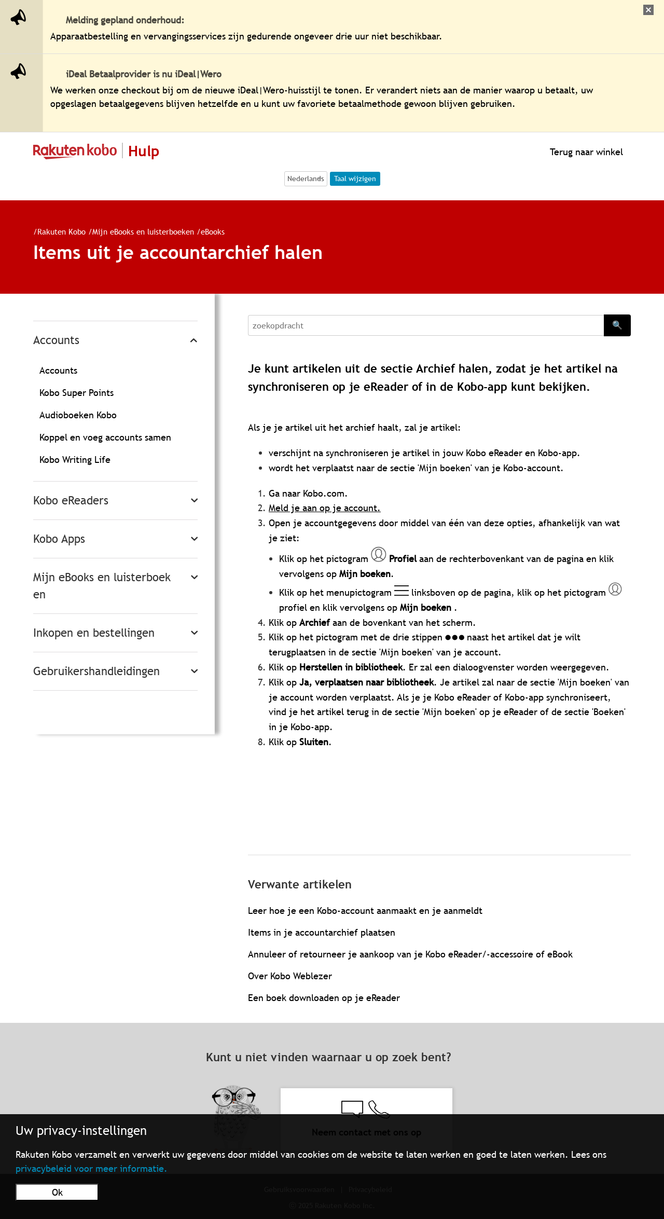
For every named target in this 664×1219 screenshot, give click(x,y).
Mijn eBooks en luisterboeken (143, 231)
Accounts (56, 340)
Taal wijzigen (355, 178)
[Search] (426, 325)
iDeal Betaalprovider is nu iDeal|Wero (144, 74)
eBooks (213, 231)
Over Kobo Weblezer (290, 976)
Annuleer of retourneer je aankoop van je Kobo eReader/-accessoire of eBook (410, 954)
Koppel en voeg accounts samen (105, 437)
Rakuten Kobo (61, 231)
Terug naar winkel (585, 152)
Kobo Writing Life (74, 459)
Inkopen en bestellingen (94, 633)
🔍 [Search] (617, 325)
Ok (57, 1192)
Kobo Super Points (76, 393)
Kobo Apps (59, 539)
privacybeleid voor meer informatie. (92, 1168)
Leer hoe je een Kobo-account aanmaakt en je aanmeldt (365, 910)
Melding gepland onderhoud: (125, 20)
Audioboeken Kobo (78, 415)
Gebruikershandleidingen (96, 671)
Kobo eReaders (70, 501)
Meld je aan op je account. (325, 508)
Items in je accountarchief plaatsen (321, 932)
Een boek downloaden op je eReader (324, 998)
